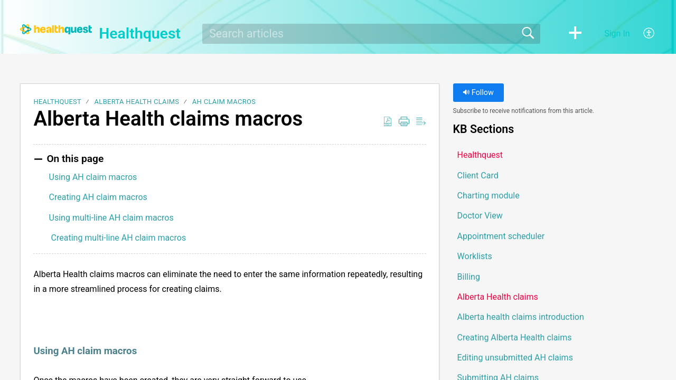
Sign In (617, 33)
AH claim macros (224, 102)
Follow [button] (478, 92)
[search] (371, 34)
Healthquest (57, 102)
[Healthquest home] (56, 29)
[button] (575, 34)
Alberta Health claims (137, 102)
